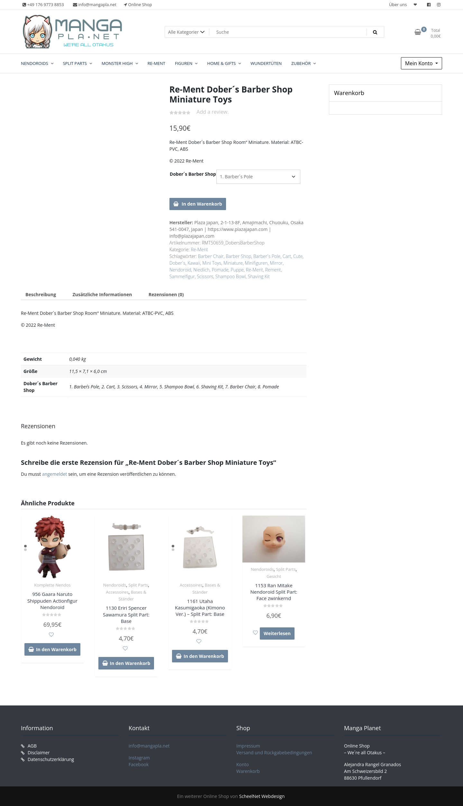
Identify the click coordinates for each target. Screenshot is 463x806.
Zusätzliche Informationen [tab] (102, 294)
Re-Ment (199, 249)
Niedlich (201, 270)
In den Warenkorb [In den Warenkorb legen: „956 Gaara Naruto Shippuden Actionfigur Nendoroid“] (56, 649)
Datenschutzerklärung (51, 759)
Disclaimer (39, 752)
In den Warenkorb (202, 204)
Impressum (248, 746)
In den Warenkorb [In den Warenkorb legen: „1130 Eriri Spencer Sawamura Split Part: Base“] (130, 663)
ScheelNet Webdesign (262, 796)
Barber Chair (211, 256)
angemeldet (54, 474)
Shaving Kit (259, 276)
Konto (242, 764)
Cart (287, 256)
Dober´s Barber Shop (193, 174)
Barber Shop (238, 256)
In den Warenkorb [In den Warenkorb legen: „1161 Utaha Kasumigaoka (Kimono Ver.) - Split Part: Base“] (204, 656)
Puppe (237, 270)
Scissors (205, 276)
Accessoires (117, 592)
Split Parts (138, 585)
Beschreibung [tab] (40, 294)
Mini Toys (211, 263)
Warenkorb (248, 771)
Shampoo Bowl (230, 276)
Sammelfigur (182, 276)
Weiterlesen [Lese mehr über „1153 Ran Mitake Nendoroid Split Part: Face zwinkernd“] (277, 633)
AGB (32, 746)
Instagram (139, 758)
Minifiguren (256, 263)
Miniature (233, 263)
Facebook (139, 764)
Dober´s (177, 263)
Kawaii (193, 263)
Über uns (398, 4)
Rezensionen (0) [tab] (166, 294)
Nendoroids (114, 585)
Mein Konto (419, 63)
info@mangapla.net (149, 746)
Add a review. (212, 111)
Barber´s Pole (266, 256)
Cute (298, 256)
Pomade (220, 270)
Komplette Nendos (52, 585)
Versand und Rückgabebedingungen (274, 752)
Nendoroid (180, 270)
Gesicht (274, 576)
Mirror (276, 263)
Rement (273, 270)
